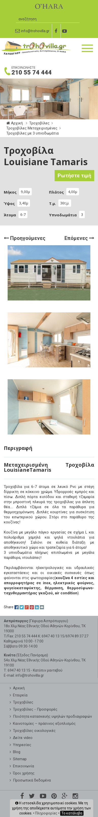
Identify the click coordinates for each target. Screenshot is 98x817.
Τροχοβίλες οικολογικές (34, 730)
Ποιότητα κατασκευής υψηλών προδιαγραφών (52, 716)
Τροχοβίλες (39, 123)
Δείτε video (22, 737)
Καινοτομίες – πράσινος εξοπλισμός (44, 723)
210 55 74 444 (31, 72)
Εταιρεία (20, 695)
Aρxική (19, 688)
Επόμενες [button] (79, 237)
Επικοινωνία (23, 766)
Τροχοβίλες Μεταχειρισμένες (31, 128)
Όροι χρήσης (24, 773)
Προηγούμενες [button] (24, 237)
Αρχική (15, 123)
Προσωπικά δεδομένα (32, 780)
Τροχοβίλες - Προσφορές (35, 709)
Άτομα (10, 214)
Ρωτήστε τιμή (74, 176)
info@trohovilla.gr (29, 675)
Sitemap (20, 759)
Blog (16, 752)
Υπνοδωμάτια (63, 214)
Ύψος (9, 203)
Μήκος (10, 192)
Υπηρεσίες (22, 745)
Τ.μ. (52, 203)
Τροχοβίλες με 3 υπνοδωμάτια (32, 133)
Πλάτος (56, 192)
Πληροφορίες (46, 813)
